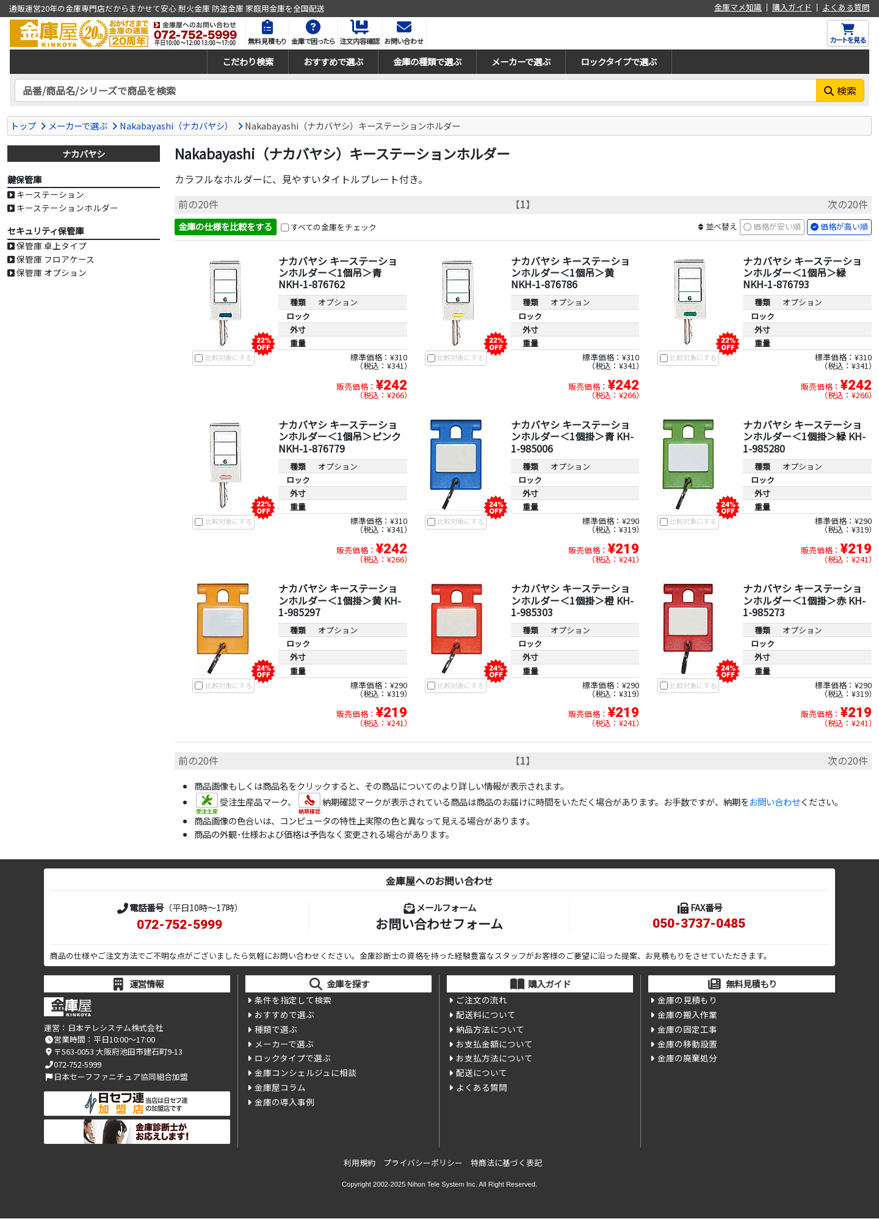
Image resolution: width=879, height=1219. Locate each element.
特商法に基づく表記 (506, 1163)
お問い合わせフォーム (439, 924)
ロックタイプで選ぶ (619, 61)
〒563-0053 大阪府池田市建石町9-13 (113, 1052)
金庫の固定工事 (687, 1030)
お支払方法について (494, 1060)
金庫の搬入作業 (687, 1016)
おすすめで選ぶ (333, 61)
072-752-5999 (179, 925)
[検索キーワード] (416, 90)
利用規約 (359, 1163)
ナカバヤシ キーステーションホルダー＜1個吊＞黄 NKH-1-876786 (570, 273)
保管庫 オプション (51, 272)
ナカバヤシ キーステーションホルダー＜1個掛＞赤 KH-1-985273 (804, 600)
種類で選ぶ (276, 1030)
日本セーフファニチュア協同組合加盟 (116, 1077)
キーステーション (50, 194)
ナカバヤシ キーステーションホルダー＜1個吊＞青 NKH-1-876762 (337, 273)
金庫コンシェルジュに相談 (305, 1075)
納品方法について (490, 1030)
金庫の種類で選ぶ (427, 61)
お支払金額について (494, 1045)
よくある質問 (846, 8)
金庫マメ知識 (738, 8)
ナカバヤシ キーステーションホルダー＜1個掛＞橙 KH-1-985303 (572, 600)
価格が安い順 (777, 227)
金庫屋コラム (280, 1090)
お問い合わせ (774, 802)
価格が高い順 (844, 227)
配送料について (486, 1016)
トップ (23, 125)
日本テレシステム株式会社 (115, 1028)
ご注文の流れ (481, 1000)
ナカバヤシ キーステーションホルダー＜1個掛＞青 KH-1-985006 (572, 437)
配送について (481, 1075)
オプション (338, 302)
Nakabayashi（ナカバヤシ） (176, 125)
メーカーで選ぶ (521, 61)
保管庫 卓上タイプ (51, 245)
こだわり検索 (247, 61)
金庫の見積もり (687, 1000)
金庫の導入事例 (284, 1105)
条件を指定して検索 (293, 1000)
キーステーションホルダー (67, 208)
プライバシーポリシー (423, 1163)
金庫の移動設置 (687, 1045)
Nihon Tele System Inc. (442, 1184)
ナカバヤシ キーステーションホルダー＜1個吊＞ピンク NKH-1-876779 (339, 437)
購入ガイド (792, 8)
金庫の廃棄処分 (687, 1060)
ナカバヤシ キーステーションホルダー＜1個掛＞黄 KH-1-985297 (339, 600)
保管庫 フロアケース (55, 259)
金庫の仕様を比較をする (225, 226)
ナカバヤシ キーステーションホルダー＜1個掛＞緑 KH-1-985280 (804, 437)
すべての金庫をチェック (334, 227)
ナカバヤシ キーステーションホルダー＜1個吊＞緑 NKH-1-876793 (802, 273)
